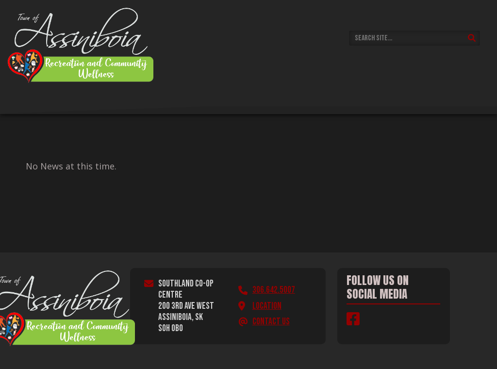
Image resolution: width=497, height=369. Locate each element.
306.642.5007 (273, 290)
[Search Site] (414, 38)
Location (267, 306)
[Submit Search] (472, 38)
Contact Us (271, 321)
